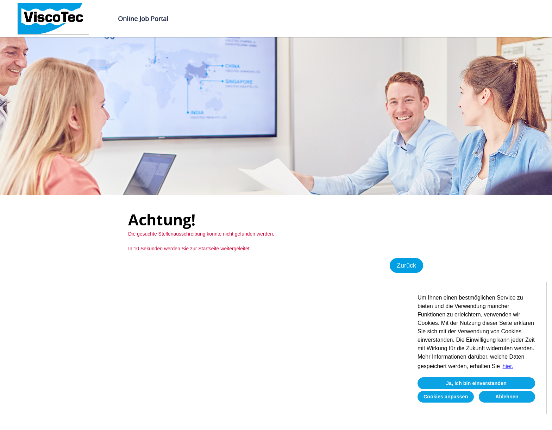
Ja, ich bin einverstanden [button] (476, 383)
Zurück (406, 265)
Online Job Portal (143, 18)
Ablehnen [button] (507, 396)
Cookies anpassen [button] (446, 396)
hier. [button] (508, 366)
